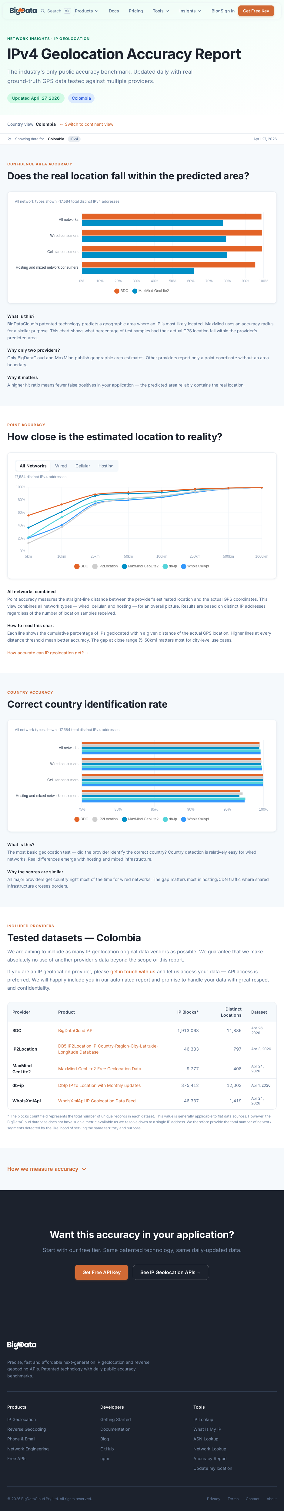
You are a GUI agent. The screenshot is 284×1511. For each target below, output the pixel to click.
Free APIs (16, 1458)
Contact (252, 1498)
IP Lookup (203, 1419)
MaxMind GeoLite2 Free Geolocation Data (99, 1070)
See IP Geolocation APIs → (171, 1272)
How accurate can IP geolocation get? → (48, 655)
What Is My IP (207, 1429)
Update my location (212, 1468)
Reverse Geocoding (26, 1429)
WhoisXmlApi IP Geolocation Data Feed (97, 1102)
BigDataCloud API (76, 1032)
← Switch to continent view (86, 124)
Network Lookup (209, 1448)
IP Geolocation (21, 1419)
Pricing (136, 10)
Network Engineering (28, 1448)
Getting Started (115, 1419)
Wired (61, 468)
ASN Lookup (206, 1438)
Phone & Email (21, 1438)
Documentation (115, 1429)
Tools (161, 10)
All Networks (33, 468)
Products (87, 10)
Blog (216, 10)
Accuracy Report (210, 1458)
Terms (233, 1498)
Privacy (213, 1498)
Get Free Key (256, 10)
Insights (190, 10)
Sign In (228, 10)
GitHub (107, 1448)
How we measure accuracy (47, 1171)
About (272, 1498)
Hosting (106, 468)
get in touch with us (132, 974)
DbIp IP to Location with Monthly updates (99, 1087)
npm (104, 1458)
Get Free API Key (101, 1272)
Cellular (82, 468)
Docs (114, 10)
